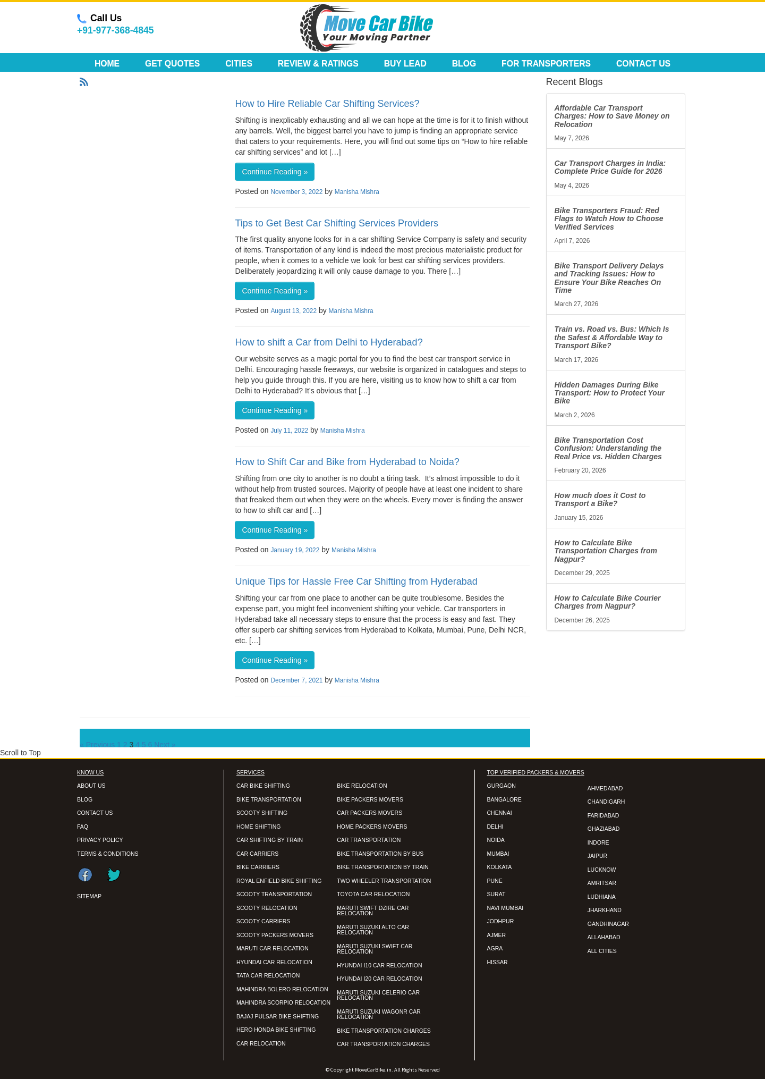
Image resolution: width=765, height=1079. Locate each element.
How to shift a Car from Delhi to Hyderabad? (328, 342)
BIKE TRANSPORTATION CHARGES (384, 1030)
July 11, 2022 (289, 430)
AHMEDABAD (605, 788)
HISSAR (497, 962)
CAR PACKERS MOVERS (369, 813)
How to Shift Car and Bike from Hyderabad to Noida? (347, 462)
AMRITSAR (602, 883)
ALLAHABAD (604, 937)
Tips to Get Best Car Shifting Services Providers (336, 223)
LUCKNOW (602, 869)
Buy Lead (405, 63)
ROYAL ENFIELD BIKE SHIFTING (278, 881)
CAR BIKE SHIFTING (263, 785)
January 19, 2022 (294, 550)
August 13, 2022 (293, 311)
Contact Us (643, 63)
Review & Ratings (318, 63)
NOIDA (496, 840)
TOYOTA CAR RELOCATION (373, 894)
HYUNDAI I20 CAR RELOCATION (379, 978)
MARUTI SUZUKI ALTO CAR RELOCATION (373, 930)
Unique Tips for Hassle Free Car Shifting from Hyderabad (356, 581)
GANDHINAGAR (608, 924)
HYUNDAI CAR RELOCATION (274, 962)
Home (107, 63)
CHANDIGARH (606, 801)
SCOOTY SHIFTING (261, 813)
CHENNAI (499, 813)
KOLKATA (499, 867)
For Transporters (546, 63)
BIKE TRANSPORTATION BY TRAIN (383, 867)
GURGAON (501, 785)
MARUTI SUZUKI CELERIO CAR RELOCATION (378, 995)
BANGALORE (504, 799)
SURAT (496, 894)
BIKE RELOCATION (362, 785)
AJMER (496, 935)
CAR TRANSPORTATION (369, 840)
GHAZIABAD (604, 828)
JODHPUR (500, 921)
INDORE (598, 842)
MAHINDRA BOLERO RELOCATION (282, 989)
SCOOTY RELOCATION (267, 908)
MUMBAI (498, 853)
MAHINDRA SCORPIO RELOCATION (283, 1002)
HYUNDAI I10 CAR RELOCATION (379, 965)
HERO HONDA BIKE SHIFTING (276, 1029)
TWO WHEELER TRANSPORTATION (384, 881)
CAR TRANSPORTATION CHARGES (383, 1044)
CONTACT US (95, 813)
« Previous (97, 744)
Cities (238, 63)
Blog (464, 63)
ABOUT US (91, 785)
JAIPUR (597, 856)
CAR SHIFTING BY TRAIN (269, 840)
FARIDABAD (603, 815)
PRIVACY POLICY (100, 840)
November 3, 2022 (296, 192)
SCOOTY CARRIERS (263, 921)
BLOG (84, 799)
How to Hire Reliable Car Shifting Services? (327, 103)
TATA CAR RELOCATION (268, 975)
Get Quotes (172, 63)
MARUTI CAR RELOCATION (272, 948)
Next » (164, 744)
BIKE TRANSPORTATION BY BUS (380, 853)
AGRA (495, 948)
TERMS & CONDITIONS (108, 853)
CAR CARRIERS (257, 853)
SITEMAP (89, 896)
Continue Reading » (275, 171)
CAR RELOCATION (261, 1043)
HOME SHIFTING (258, 826)
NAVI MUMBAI (505, 908)
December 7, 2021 (296, 680)
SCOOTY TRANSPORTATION (274, 894)
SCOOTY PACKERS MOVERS (274, 935)
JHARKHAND (605, 910)
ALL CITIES (602, 951)
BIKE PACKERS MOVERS (370, 799)
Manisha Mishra (357, 192)
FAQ (82, 826)
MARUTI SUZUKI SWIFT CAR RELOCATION (374, 949)
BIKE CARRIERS (257, 867)
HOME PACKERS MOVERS (372, 826)
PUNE (495, 881)
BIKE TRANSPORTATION (268, 799)
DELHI (495, 826)
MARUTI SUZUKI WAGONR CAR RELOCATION (379, 1014)
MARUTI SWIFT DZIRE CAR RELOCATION (373, 911)
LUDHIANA (602, 896)
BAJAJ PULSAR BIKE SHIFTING (277, 1016)
